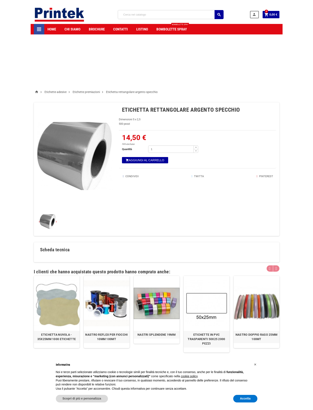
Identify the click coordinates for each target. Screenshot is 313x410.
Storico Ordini (172, 341)
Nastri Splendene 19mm (156, 282)
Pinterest (264, 123)
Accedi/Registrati (174, 335)
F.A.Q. (131, 349)
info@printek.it (54, 354)
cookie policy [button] (189, 376)
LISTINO (142, 29)
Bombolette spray (172, 27)
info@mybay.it (212, 343)
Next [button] (276, 216)
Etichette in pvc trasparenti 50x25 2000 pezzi (206, 286)
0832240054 (50, 347)
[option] (57, 259)
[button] (255, 364)
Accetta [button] (245, 398)
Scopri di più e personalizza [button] (82, 398)
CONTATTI (120, 29)
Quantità (127, 96)
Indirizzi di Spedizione (176, 347)
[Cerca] (171, 14)
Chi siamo (134, 331)
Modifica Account (174, 353)
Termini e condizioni (140, 337)
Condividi (130, 123)
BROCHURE (97, 29)
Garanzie (133, 343)
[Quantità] (171, 96)
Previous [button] (270, 216)
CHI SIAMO (72, 29)
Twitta (197, 123)
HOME (51, 29)
